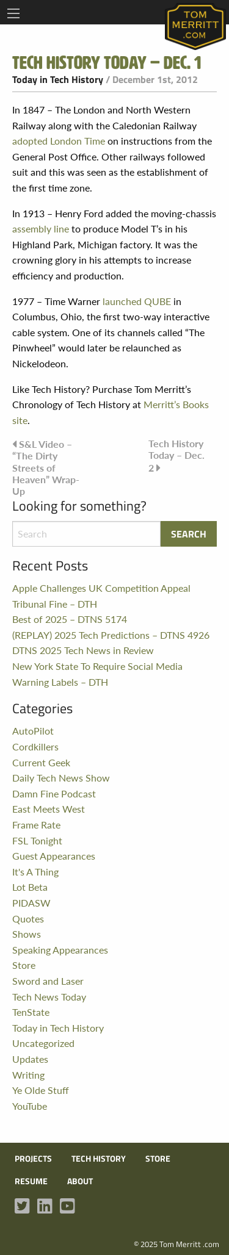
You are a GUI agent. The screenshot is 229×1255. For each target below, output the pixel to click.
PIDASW (31, 903)
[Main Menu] (13, 13)
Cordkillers (35, 746)
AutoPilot (33, 731)
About (80, 1181)
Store (23, 965)
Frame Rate (36, 825)
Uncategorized (43, 1043)
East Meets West (48, 809)
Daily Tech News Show (61, 778)
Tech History (98, 1158)
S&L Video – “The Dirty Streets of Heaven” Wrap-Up (45, 467)
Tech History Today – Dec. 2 (176, 455)
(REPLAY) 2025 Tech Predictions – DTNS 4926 (110, 635)
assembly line (40, 228)
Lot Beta (30, 887)
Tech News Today (49, 997)
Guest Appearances (53, 856)
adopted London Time (58, 141)
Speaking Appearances (60, 950)
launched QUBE (137, 301)
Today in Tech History (57, 79)
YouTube (29, 1106)
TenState (30, 1012)
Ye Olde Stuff (40, 1090)
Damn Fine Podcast (54, 793)
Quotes (28, 919)
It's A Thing (35, 872)
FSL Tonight (37, 840)
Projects (33, 1158)
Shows (26, 934)
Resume (31, 1181)
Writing (28, 1075)
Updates (30, 1059)
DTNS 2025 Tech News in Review (83, 650)
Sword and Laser (48, 981)
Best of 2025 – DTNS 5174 (69, 619)
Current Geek (41, 762)
